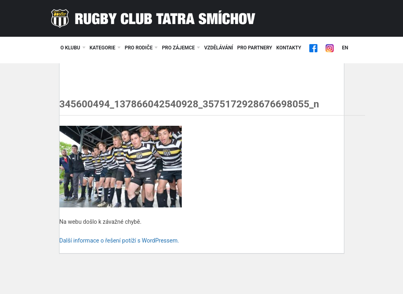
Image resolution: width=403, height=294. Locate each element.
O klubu (70, 48)
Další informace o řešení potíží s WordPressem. (119, 240)
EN (345, 48)
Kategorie (102, 48)
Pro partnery (254, 48)
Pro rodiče (138, 48)
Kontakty (288, 48)
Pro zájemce (178, 48)
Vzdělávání (218, 48)
